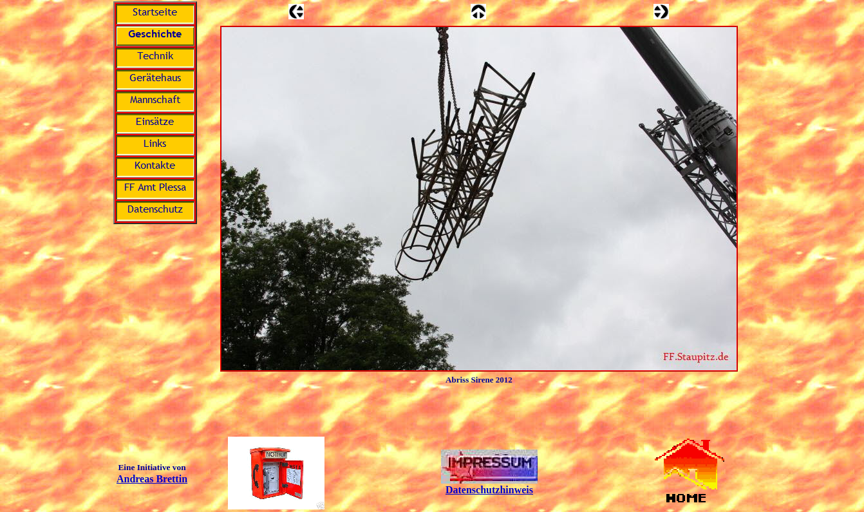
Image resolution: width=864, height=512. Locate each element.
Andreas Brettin (152, 478)
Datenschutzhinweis (489, 489)
